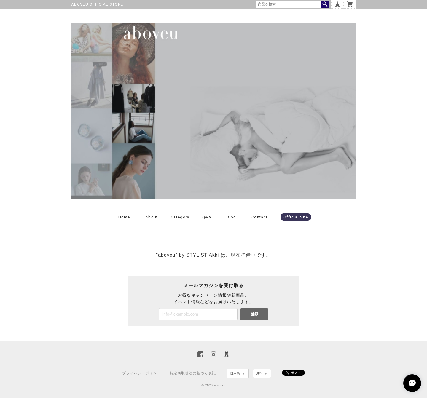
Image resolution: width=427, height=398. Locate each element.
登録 (254, 314)
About (151, 217)
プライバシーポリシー (141, 373)
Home (124, 217)
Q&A (206, 217)
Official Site (295, 217)
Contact (259, 217)
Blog (231, 217)
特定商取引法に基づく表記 (193, 373)
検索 (325, 4)
